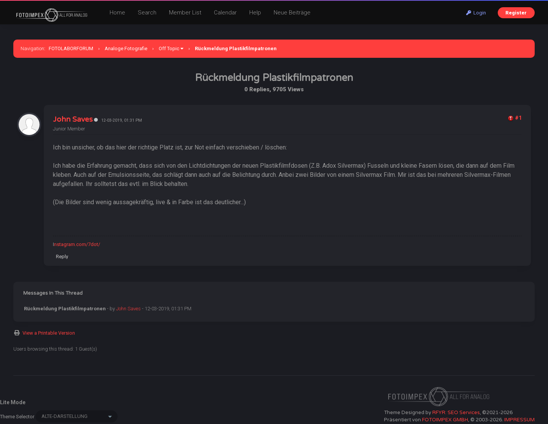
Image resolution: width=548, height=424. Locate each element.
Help (255, 12)
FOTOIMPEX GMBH (445, 420)
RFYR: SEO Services (456, 413)
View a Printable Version (48, 333)
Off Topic (169, 48)
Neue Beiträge (292, 12)
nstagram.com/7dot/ (77, 244)
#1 (518, 118)
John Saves (73, 119)
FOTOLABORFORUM (71, 48)
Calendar (225, 12)
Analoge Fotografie (126, 48)
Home (117, 12)
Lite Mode (12, 402)
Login (476, 13)
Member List (185, 12)
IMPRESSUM (519, 420)
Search (147, 12)
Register (516, 13)
